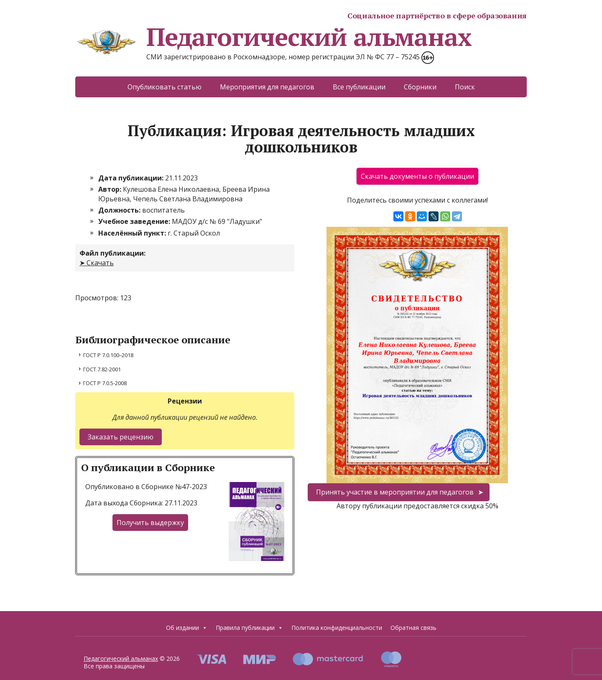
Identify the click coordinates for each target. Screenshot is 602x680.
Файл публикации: (112, 253)
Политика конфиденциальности (336, 628)
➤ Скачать (96, 262)
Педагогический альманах (273, 36)
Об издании (186, 628)
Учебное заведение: (135, 221)
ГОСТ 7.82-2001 (102, 369)
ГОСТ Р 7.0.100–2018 (108, 355)
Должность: (120, 210)
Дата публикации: (131, 178)
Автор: (110, 189)
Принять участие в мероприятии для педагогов (395, 492)
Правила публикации (249, 628)
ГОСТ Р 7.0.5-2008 (105, 383)
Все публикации (359, 86)
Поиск (465, 86)
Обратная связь (413, 628)
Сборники (420, 86)
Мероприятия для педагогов (267, 86)
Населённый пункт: (133, 233)
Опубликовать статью (165, 86)
